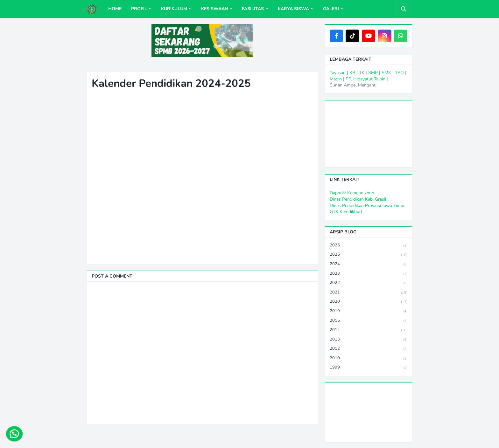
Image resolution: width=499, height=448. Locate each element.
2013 (368, 339)
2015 (368, 321)
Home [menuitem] (115, 9)
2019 (368, 311)
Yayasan (338, 73)
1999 (368, 367)
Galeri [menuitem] (331, 9)
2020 (368, 302)
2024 (368, 264)
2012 (368, 349)
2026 (368, 245)
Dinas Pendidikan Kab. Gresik (358, 199)
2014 (368, 330)
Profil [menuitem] (139, 9)
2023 (368, 274)
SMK (386, 73)
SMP (373, 73)
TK (361, 73)
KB (352, 73)
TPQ (399, 73)
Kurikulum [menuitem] (174, 9)
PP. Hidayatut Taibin (365, 79)
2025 (368, 255)
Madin (336, 79)
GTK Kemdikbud (346, 212)
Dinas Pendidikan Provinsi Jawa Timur (367, 206)
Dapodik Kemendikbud (352, 193)
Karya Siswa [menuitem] (293, 9)
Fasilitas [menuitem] (253, 9)
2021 (368, 292)
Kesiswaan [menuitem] (214, 9)
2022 (368, 283)
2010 (368, 358)
